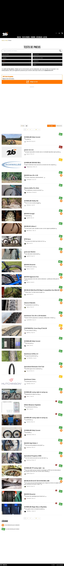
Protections (36, 61)
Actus (45, 37)
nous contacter (60, 564)
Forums (33, 37)
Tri (22, 125)
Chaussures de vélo (38, 57)
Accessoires (36, 54)
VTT (3, 64)
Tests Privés (26, 37)
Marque (59, 125)
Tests (6, 40)
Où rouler (39, 37)
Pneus (9, 40)
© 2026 (53, 564)
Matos (19, 37)
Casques (4, 57)
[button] (59, 33)
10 (36, 129)
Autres (47, 64)
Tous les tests (5, 54)
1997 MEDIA (4, 565)
